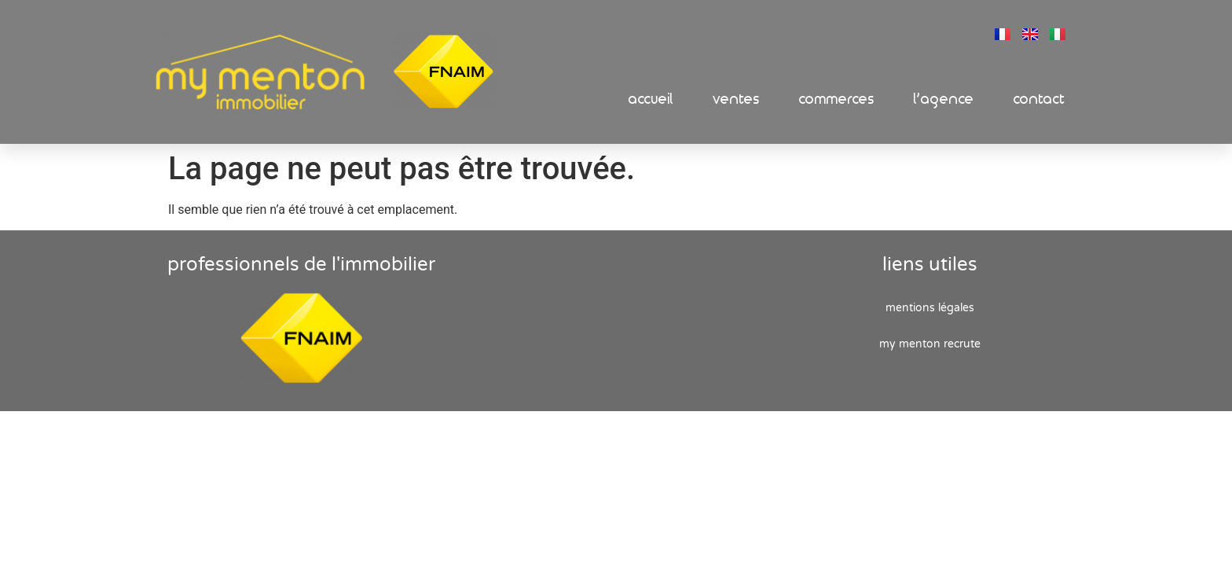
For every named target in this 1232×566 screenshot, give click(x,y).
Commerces (836, 99)
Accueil (651, 99)
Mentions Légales (930, 307)
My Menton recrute (930, 344)
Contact (1039, 99)
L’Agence (944, 99)
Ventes (736, 99)
